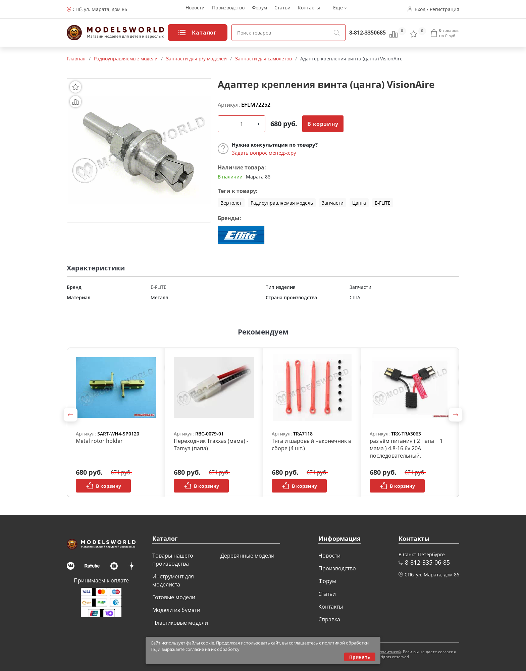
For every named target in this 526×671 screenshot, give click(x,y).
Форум (259, 9)
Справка (329, 619)
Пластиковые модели (180, 622)
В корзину (322, 123)
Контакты (309, 9)
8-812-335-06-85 (427, 562)
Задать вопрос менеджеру (264, 152)
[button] (70, 415)
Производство (228, 9)
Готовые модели (173, 597)
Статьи (282, 9)
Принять (359, 657)
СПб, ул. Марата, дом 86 (99, 9)
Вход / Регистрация (437, 9)
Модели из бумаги (176, 610)
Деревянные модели (247, 555)
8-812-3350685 (367, 32)
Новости (195, 9)
